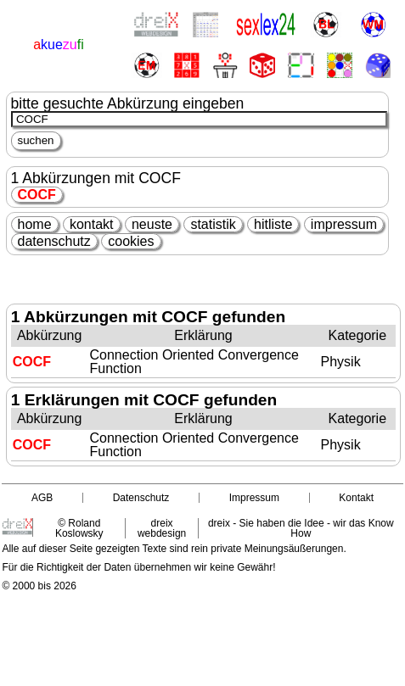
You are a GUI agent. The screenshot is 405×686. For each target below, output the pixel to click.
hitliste (273, 224)
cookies (131, 241)
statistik (212, 224)
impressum (344, 224)
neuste (152, 224)
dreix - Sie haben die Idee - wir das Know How (301, 528)
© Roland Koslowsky (79, 528)
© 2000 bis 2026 (39, 586)
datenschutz (54, 241)
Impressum (254, 498)
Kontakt (356, 498)
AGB (42, 498)
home (35, 224)
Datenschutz (141, 498)
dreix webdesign (162, 528)
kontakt (92, 224)
